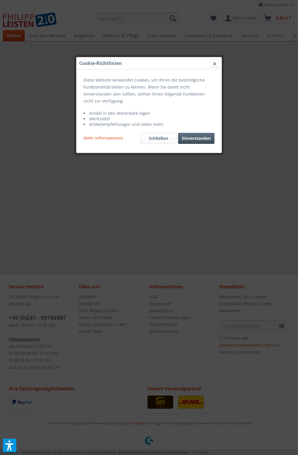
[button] (9, 445)
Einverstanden (196, 138)
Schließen (158, 138)
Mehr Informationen (103, 138)
